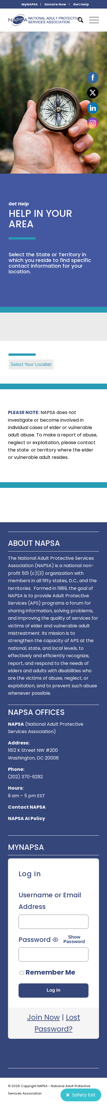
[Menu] (91, 20)
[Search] (77, 20)
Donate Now (55, 4)
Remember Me (47, 972)
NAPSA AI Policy (26, 818)
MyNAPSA (29, 4)
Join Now (43, 1017)
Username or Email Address (50, 900)
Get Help (81, 4)
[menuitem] (30, 4)
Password (35, 939)
